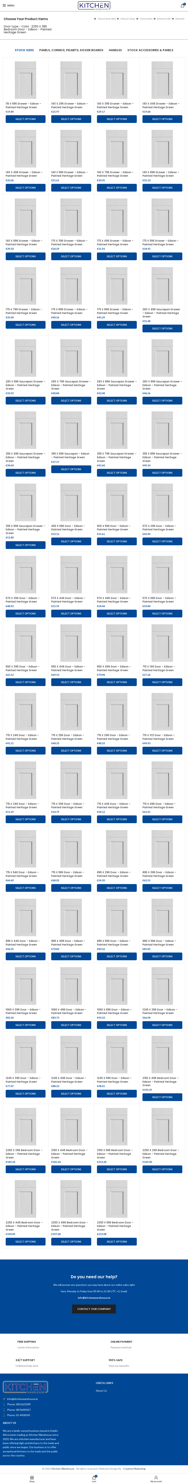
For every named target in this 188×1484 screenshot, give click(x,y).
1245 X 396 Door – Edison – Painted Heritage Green (23, 1080)
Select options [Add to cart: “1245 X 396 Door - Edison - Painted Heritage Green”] (25, 1093)
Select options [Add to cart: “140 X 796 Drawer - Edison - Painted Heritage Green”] (117, 187)
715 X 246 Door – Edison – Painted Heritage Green (23, 737)
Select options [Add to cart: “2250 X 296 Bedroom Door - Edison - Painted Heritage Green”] (162, 1169)
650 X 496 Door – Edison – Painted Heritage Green (114, 668)
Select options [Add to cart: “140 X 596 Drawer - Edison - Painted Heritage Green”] (71, 187)
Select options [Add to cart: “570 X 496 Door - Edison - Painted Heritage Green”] (117, 613)
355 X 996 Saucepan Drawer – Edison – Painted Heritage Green (25, 529)
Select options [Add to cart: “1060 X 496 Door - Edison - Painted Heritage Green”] (71, 1025)
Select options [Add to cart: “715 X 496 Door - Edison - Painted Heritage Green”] (162, 819)
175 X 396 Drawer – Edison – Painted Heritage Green (69, 242)
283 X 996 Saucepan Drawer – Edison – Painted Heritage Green (161, 385)
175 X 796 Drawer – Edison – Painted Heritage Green (24, 311)
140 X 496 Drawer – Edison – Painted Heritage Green (24, 174)
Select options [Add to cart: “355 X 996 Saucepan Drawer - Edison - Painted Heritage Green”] (25, 545)
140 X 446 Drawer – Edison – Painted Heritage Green (161, 105)
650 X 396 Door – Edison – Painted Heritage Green (23, 668)
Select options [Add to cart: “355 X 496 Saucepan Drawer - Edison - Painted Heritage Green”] (25, 472)
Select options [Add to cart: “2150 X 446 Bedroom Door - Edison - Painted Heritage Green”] (71, 1169)
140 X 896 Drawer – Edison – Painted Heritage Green (161, 174)
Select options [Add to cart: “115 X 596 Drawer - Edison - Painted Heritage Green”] (25, 119)
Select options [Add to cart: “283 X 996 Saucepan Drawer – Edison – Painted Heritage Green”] (162, 400)
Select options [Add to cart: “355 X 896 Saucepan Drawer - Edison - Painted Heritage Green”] (162, 472)
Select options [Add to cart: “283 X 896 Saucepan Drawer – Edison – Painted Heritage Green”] (117, 400)
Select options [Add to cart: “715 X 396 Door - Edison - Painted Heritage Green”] (71, 819)
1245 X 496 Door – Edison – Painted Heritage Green (69, 1080)
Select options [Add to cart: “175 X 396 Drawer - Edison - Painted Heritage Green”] (71, 256)
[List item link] (40, 1404)
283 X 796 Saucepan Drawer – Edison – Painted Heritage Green (70, 385)
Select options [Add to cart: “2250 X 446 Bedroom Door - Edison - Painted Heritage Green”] (25, 1241)
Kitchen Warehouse (63, 1468)
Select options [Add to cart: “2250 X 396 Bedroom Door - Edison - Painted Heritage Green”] (25, 1169)
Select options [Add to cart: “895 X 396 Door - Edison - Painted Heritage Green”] (162, 887)
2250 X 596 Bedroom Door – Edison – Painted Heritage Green (116, 1226)
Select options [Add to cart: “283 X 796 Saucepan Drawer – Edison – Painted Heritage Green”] (71, 400)
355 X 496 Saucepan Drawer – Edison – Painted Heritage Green (25, 457)
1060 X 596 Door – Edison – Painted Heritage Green (114, 1011)
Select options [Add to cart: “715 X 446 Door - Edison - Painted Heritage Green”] (117, 819)
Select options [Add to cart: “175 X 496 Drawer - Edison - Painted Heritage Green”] (117, 256)
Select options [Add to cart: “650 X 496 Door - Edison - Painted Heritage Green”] (117, 682)
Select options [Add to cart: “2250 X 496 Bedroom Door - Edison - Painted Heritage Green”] (71, 1241)
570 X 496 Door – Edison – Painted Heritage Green (114, 600)
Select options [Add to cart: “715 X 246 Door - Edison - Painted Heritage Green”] (25, 750)
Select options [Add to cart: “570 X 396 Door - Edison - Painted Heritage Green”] (25, 613)
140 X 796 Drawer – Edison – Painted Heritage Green (115, 174)
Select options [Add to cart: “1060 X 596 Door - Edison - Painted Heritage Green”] (117, 1025)
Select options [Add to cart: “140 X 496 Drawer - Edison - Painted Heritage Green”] (25, 187)
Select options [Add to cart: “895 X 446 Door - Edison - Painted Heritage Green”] (25, 956)
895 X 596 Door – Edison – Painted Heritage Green (114, 942)
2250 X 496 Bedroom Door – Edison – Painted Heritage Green (70, 1226)
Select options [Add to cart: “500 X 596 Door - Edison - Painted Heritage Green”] (117, 541)
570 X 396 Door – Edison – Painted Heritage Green (23, 600)
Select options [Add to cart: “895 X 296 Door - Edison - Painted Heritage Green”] (117, 887)
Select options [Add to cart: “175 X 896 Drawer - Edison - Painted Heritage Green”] (71, 324)
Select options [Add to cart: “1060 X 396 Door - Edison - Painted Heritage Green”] (25, 1025)
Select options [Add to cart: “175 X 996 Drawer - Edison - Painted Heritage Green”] (117, 324)
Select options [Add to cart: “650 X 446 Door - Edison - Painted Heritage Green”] (71, 682)
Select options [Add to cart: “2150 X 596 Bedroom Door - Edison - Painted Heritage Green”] (117, 1169)
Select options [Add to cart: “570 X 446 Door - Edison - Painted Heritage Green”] (71, 613)
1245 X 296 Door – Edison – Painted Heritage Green (160, 1011)
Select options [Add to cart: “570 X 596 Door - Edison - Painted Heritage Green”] (162, 613)
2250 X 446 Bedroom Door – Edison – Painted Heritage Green (25, 1226)
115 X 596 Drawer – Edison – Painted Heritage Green (24, 105)
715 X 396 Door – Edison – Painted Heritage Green (68, 805)
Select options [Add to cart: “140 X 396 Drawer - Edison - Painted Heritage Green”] (117, 119)
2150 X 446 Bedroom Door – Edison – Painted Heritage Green (69, 1153)
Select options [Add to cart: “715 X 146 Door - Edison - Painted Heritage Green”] (162, 682)
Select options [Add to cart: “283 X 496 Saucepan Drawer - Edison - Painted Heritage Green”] (162, 328)
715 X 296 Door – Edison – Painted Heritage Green (114, 737)
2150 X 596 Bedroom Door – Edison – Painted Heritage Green (115, 1153)
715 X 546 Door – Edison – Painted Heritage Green (23, 874)
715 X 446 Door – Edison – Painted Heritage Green (114, 805)
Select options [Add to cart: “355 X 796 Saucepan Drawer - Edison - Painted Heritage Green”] (117, 472)
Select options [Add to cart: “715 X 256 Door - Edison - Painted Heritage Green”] (71, 750)
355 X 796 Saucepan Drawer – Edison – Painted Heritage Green (116, 457)
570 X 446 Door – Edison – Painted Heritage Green (68, 600)
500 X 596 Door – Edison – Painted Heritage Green (114, 527)
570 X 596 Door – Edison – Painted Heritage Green (159, 600)
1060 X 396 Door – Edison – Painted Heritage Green (23, 1011)
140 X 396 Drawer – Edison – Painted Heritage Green (115, 105)
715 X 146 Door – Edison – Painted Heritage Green (159, 668)
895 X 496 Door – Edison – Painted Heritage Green (68, 942)
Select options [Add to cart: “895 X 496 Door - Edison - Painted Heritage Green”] (71, 956)
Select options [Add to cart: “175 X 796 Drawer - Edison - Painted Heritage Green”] (25, 324)
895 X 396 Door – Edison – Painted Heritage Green (159, 874)
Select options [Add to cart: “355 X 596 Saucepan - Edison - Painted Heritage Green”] (71, 469)
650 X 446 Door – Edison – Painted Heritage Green (68, 668)
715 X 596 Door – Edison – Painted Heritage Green (68, 874)
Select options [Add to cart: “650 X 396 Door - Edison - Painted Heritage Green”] (25, 682)
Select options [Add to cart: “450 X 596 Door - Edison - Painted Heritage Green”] (71, 541)
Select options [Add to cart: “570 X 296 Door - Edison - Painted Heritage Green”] (162, 541)
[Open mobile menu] (8, 5)
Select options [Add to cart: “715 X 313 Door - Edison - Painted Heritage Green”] (162, 750)
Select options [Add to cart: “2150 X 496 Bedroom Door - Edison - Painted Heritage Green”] (162, 1097)
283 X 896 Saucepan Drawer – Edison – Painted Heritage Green (116, 385)
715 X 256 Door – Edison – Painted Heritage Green (68, 737)
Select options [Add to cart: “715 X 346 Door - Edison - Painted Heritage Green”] (25, 819)
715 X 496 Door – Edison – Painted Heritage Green (159, 805)
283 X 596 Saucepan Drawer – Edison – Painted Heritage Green (25, 385)
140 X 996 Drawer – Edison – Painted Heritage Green (24, 242)
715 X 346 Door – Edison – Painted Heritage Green (23, 805)
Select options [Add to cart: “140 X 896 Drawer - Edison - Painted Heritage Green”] (162, 187)
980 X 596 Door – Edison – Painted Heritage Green (159, 942)
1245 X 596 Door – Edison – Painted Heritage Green (115, 1080)
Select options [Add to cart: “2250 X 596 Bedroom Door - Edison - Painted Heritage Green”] (117, 1241)
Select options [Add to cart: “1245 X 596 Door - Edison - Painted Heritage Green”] (117, 1093)
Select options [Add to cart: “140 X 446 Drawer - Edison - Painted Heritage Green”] (162, 119)
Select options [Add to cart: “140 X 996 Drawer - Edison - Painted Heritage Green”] (25, 256)
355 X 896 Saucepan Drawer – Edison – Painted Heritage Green (161, 457)
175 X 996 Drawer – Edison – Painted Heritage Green (115, 311)
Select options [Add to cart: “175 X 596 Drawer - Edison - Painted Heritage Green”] (162, 256)
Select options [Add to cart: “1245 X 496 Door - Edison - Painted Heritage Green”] (71, 1093)
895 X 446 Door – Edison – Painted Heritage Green (23, 942)
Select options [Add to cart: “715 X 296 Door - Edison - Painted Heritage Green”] (117, 750)
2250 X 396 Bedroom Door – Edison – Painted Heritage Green (24, 1153)
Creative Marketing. (134, 1468)
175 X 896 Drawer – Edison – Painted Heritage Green (69, 311)
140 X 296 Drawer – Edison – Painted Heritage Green (69, 105)
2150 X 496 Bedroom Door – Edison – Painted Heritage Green (161, 1081)
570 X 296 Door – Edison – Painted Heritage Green (159, 527)
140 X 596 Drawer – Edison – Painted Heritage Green (69, 174)
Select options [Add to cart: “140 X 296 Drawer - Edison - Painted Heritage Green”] (71, 119)
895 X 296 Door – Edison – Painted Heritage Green (114, 874)
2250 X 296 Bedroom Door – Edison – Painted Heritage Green (161, 1153)
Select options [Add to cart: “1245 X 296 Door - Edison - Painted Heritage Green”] (162, 1025)
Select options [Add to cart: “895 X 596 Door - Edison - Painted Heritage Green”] (117, 956)
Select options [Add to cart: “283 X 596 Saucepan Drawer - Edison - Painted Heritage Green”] (25, 400)
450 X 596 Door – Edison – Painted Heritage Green (68, 527)
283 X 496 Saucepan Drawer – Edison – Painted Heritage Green (161, 313)
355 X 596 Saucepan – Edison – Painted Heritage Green (70, 455)
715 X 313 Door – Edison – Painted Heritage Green (159, 737)
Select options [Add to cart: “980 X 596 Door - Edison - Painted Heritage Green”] (162, 956)
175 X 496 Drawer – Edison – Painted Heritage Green (115, 242)
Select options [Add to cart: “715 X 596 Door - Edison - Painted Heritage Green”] (71, 887)
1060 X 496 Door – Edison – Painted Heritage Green (69, 1011)
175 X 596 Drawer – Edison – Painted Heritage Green (160, 242)
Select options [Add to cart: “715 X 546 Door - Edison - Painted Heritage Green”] (25, 887)
